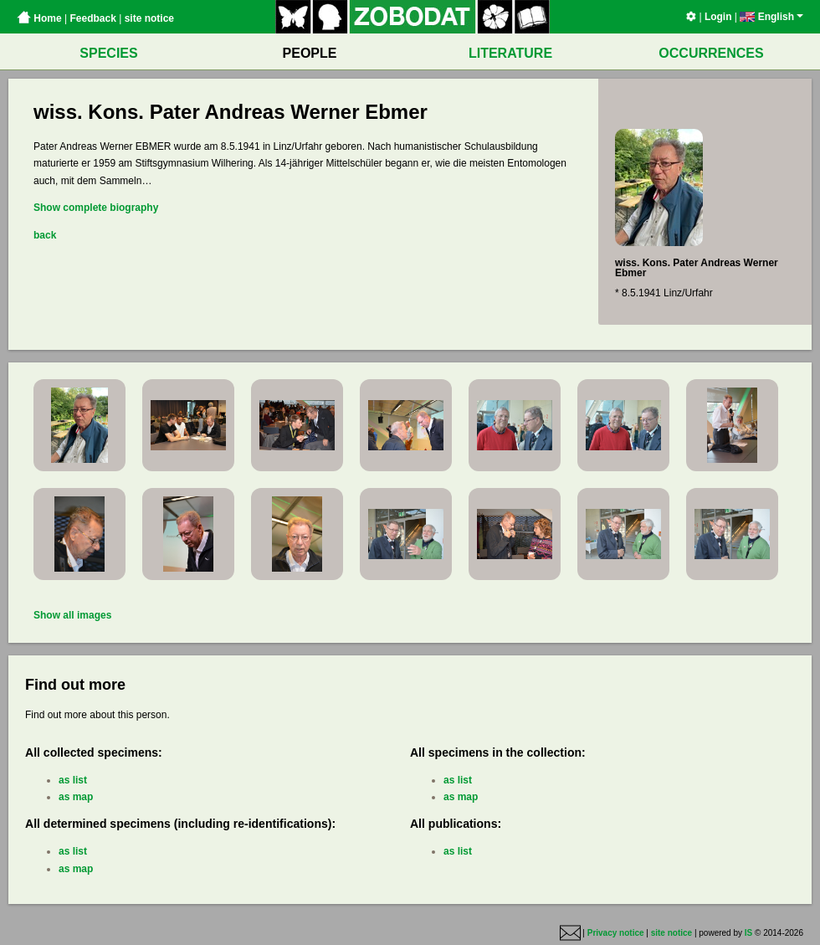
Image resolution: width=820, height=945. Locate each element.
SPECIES (108, 53)
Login (718, 17)
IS (748, 933)
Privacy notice (615, 933)
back (44, 235)
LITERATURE (510, 53)
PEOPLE (310, 53)
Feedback (92, 18)
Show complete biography (95, 207)
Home (39, 18)
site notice (149, 18)
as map (76, 797)
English (771, 17)
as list (73, 780)
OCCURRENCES (711, 53)
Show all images (72, 615)
